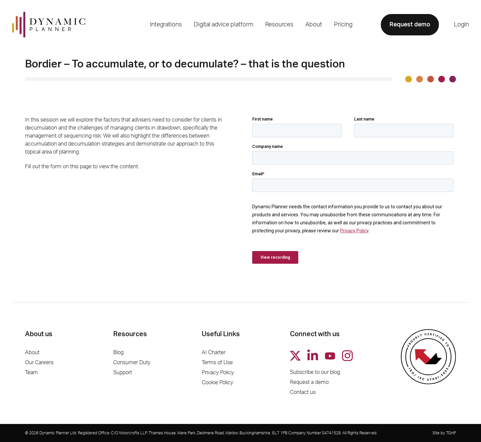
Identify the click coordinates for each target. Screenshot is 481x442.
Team (31, 372)
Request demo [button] (409, 25)
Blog (118, 352)
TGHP (451, 433)
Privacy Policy (218, 372)
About (32, 352)
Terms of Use (217, 362)
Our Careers (39, 362)
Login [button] (461, 25)
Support (122, 372)
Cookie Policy (217, 382)
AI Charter (213, 352)
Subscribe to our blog (315, 372)
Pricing (343, 25)
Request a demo (309, 382)
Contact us (303, 392)
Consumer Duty (131, 362)
